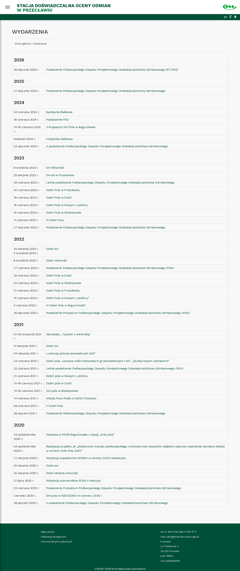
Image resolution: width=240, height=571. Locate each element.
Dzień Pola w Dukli (58, 197)
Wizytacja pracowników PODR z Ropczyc (73, 480)
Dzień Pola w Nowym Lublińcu (67, 205)
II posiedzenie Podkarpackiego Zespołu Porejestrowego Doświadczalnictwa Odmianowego (107, 503)
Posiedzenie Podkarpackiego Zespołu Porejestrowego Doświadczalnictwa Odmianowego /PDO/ (110, 268)
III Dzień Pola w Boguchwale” (66, 305)
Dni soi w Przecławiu (60, 175)
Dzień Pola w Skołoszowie (63, 212)
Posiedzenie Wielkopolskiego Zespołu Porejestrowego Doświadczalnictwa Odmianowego (105, 413)
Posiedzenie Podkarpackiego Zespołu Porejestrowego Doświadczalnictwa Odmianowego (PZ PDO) (112, 69)
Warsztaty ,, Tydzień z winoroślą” (68, 334)
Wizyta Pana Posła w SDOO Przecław (71, 398)
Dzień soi (52, 249)
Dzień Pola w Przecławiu (63, 190)
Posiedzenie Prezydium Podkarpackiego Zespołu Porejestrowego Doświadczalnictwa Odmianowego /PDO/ (118, 313)
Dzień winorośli (56, 260)
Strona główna (23, 43)
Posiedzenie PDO (57, 119)
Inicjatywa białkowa (59, 139)
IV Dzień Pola (55, 220)
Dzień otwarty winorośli (62, 473)
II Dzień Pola (54, 406)
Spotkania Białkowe (59, 112)
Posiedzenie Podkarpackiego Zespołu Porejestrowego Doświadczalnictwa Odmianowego (105, 91)
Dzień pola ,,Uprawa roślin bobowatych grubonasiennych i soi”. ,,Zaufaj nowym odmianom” (107, 361)
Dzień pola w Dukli (58, 383)
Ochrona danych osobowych (56, 541)
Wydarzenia (40, 43)
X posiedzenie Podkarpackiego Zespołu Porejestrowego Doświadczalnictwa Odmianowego (107, 146)
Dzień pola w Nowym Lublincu (67, 376)
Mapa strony (47, 531)
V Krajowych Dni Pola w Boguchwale (70, 127)
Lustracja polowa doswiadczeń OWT (71, 353)
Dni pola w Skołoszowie (62, 391)
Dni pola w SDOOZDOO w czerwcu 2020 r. (74, 495)
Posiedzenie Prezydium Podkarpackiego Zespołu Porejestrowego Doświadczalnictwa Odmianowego (113, 488)
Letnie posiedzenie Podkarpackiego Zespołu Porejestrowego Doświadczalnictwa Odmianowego (110, 182)
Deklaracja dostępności (53, 536)
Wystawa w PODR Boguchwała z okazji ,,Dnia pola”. (80, 434)
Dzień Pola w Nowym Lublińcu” (67, 298)
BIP (225, 17)
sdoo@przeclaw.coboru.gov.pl (182, 536)
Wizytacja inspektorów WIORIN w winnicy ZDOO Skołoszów (86, 458)
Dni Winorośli (55, 167)
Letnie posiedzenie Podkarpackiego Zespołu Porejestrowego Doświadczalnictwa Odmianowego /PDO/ (115, 368)
